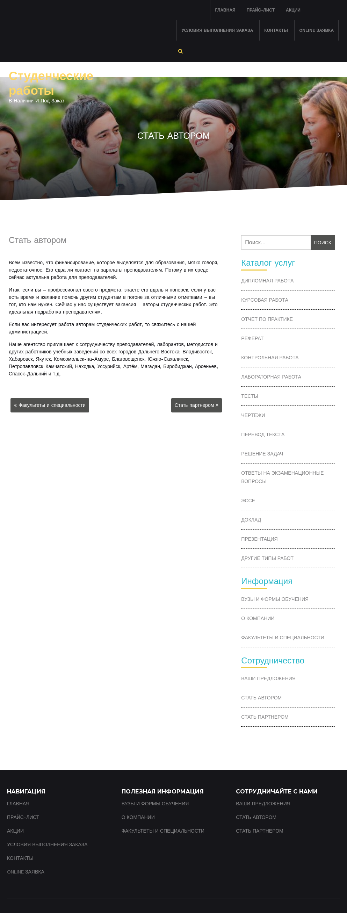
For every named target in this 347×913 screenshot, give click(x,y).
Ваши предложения (268, 678)
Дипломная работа (267, 280)
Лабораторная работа (271, 377)
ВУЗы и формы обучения (275, 599)
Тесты (249, 396)
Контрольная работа (269, 357)
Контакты (276, 30)
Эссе (248, 500)
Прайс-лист (261, 10)
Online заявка (316, 30)
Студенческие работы (51, 83)
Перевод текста (262, 434)
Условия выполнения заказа (217, 30)
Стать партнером (194, 405)
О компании (257, 618)
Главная (225, 10)
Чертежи (253, 415)
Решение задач (262, 453)
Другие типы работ (267, 558)
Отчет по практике (267, 319)
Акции (293, 10)
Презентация (259, 539)
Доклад (251, 520)
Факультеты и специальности (52, 405)
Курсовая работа (264, 300)
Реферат (252, 338)
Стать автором (261, 697)
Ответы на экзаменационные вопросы (282, 477)
